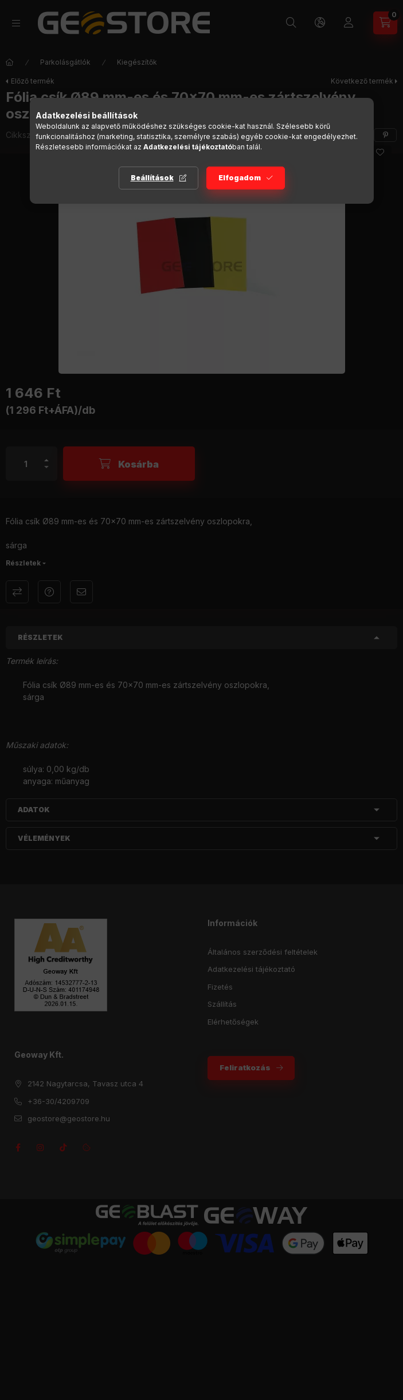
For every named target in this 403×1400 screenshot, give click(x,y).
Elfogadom (239, 177)
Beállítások (152, 177)
